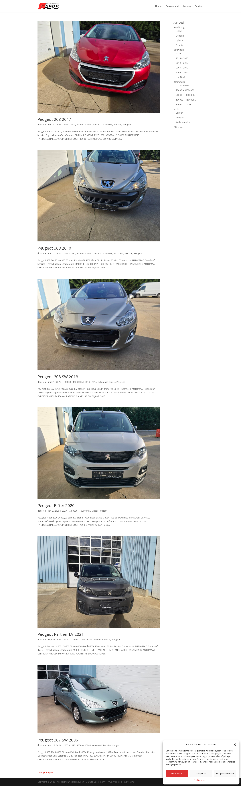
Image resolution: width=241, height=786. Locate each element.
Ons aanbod (172, 6)
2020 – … (180, 53)
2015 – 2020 (182, 58)
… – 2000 (180, 77)
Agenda (187, 6)
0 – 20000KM (182, 85)
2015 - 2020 (69, 124)
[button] (234, 744)
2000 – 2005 (182, 72)
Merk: (176, 109)
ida (44, 124)
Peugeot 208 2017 (54, 119)
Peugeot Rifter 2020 (56, 505)
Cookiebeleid (199, 780)
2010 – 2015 (182, 62)
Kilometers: (179, 81)
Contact (199, 6)
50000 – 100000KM (185, 94)
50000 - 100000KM (102, 124)
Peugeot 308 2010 (54, 248)
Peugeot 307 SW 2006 (58, 740)
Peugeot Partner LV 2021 (61, 634)
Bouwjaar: (179, 49)
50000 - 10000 (84, 745)
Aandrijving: (179, 27)
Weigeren (201, 773)
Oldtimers (178, 127)
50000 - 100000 (84, 124)
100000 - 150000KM (73, 381)
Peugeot (127, 124)
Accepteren (177, 773)
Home (158, 6)
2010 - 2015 (69, 253)
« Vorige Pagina (45, 772)
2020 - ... (66, 510)
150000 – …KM (183, 104)
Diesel (112, 381)
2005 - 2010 (69, 745)
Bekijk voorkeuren (225, 773)
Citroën (179, 112)
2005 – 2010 (182, 67)
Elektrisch (180, 45)
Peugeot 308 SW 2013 (58, 376)
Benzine (117, 124)
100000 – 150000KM (186, 99)
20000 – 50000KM (185, 90)
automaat (118, 253)
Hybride (179, 40)
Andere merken (183, 122)
